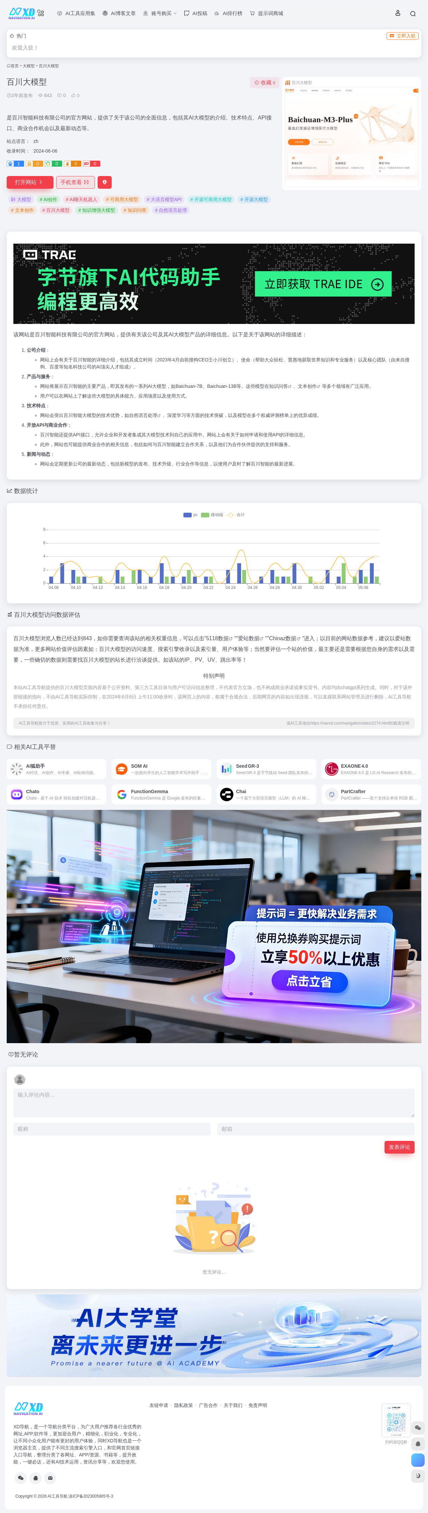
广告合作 (208, 1405)
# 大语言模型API (164, 199)
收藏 (264, 82)
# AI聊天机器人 (81, 199)
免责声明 (257, 1405)
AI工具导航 (57, 1496)
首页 (15, 66)
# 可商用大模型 (122, 199)
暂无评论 (26, 1054)
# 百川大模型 (56, 210)
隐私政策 (183, 1405)
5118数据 (217, 638)
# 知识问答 (135, 210)
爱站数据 (248, 638)
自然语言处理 (143, 415)
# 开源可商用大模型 (211, 199)
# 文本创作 (22, 210)
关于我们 (233, 1405)
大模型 (29, 66)
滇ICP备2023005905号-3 (91, 1496)
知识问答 (278, 386)
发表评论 (399, 1147)
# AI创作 (48, 199)
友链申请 (158, 1405)
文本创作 (307, 386)
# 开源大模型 (254, 199)
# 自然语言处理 (171, 210)
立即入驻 (403, 35)
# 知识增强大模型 (96, 210)
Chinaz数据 (283, 638)
